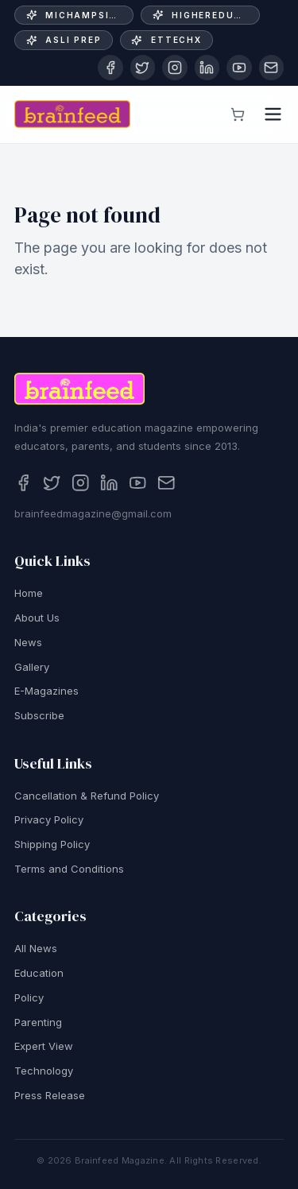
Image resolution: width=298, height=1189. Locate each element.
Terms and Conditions (69, 871)
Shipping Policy (52, 846)
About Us (37, 620)
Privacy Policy (48, 822)
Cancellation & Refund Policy (86, 798)
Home (28, 596)
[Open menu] (273, 114)
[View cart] (237, 114)
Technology (43, 1073)
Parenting (38, 1024)
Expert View (43, 1049)
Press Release (49, 1097)
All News (35, 951)
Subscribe (39, 717)
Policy (29, 999)
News (28, 644)
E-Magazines (46, 693)
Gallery (31, 669)
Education (39, 975)
